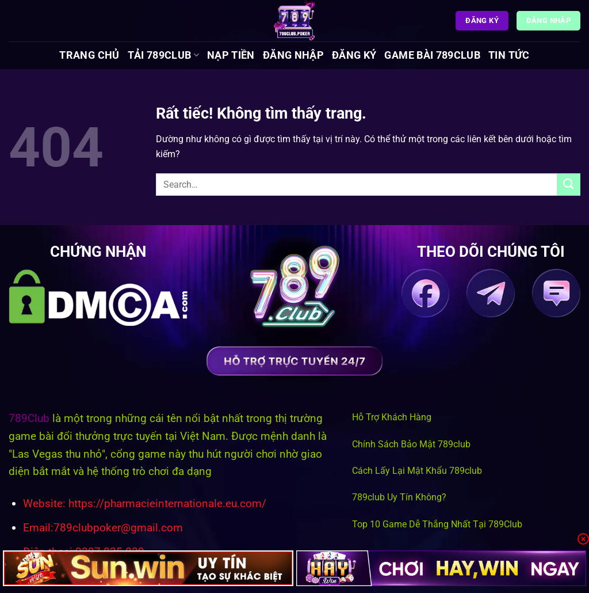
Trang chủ (89, 55)
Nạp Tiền (231, 55)
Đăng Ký (354, 55)
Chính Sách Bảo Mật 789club (411, 444)
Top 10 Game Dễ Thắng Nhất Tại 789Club (437, 524)
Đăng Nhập (293, 55)
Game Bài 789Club (432, 55)
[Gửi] (568, 184)
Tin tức (508, 55)
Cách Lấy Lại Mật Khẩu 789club (417, 470)
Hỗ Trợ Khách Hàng (391, 417)
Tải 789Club (163, 55)
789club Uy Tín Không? (399, 497)
